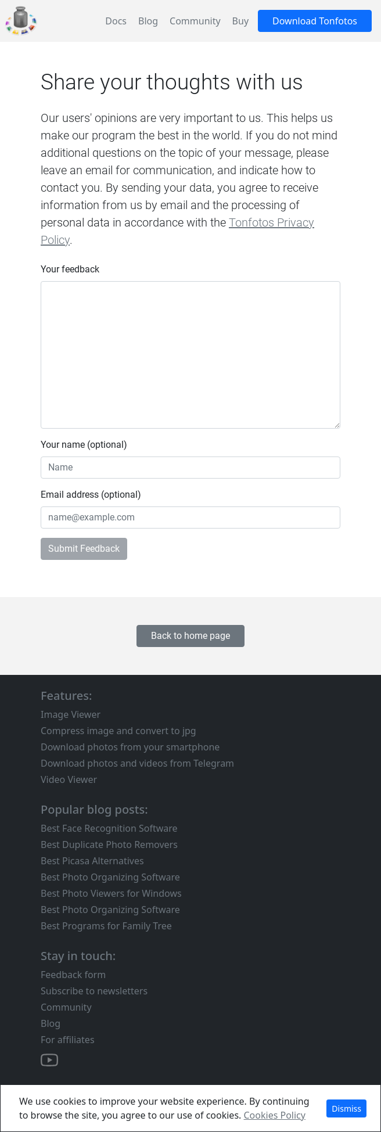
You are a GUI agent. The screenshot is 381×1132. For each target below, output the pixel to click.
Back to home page (190, 635)
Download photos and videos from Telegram (137, 763)
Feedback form (73, 974)
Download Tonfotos (314, 21)
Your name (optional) (84, 444)
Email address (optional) (91, 494)
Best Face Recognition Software (109, 828)
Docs (116, 21)
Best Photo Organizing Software (110, 877)
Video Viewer (69, 779)
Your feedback (70, 269)
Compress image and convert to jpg (118, 730)
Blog (148, 21)
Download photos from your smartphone (130, 747)
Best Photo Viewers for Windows (111, 893)
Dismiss (346, 1108)
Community (195, 21)
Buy (240, 21)
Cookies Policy (274, 1115)
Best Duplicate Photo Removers (109, 844)
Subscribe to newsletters (94, 990)
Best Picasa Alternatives (92, 860)
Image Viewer (70, 714)
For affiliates (68, 1039)
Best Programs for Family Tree (106, 925)
